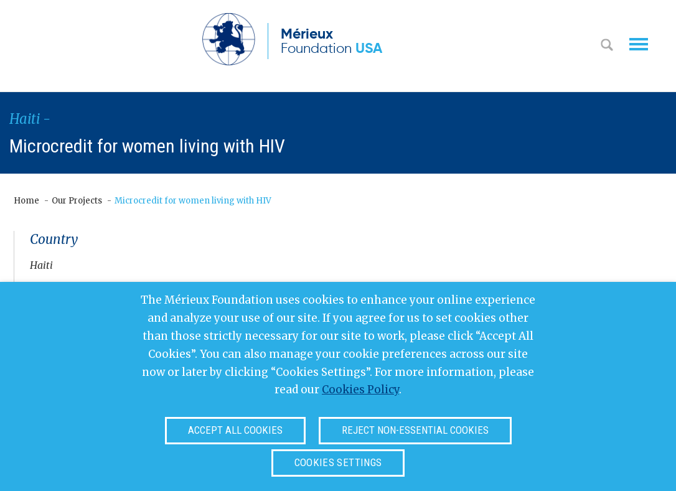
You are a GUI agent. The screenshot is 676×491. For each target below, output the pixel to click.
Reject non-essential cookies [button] (415, 430)
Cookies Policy (360, 389)
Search (607, 46)
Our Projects (77, 200)
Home (26, 200)
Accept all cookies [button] (235, 430)
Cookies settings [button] (338, 462)
